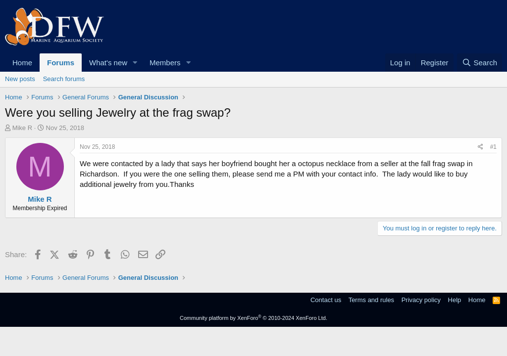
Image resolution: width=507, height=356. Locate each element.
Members (165, 62)
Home (22, 62)
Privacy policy (421, 300)
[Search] (479, 62)
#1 (493, 146)
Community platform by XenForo (253, 318)
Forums (60, 62)
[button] (135, 62)
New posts (20, 79)
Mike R (22, 128)
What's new (108, 62)
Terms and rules (371, 300)
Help (454, 300)
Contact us (325, 300)
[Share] (480, 147)
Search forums (64, 79)
